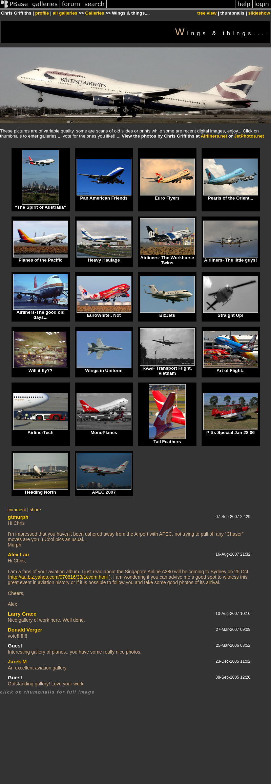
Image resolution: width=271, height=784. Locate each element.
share (35, 509)
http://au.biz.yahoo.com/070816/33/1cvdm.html (58, 577)
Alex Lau (18, 554)
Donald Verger (25, 630)
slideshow (259, 13)
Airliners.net (214, 136)
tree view (206, 13)
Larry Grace (22, 614)
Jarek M (17, 661)
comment (16, 509)
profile (42, 13)
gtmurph (18, 517)
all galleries (65, 13)
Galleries (94, 13)
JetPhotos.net (249, 136)
